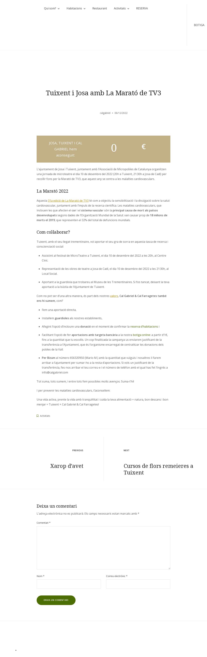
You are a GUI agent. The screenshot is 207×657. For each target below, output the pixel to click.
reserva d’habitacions (144, 327)
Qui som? (50, 8)
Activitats (120, 8)
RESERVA (142, 8)
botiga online (141, 335)
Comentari (44, 523)
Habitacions (74, 8)
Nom (40, 576)
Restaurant (99, 8)
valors (114, 296)
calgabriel (105, 113)
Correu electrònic (116, 576)
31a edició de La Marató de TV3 (68, 201)
